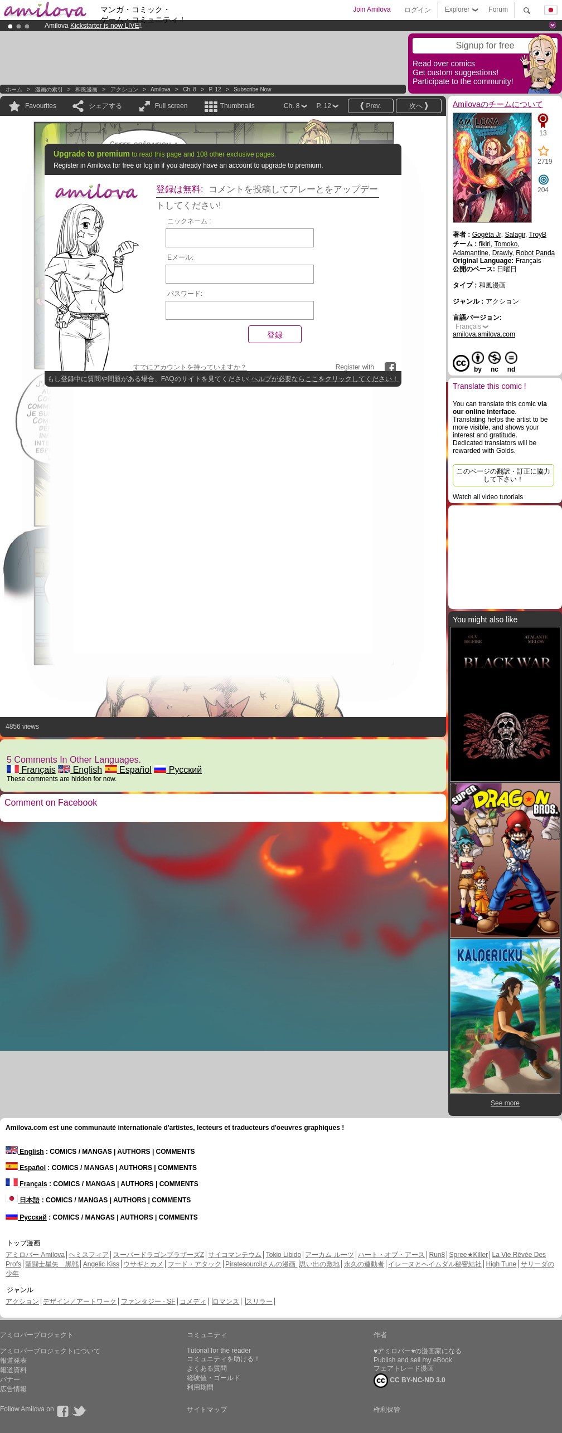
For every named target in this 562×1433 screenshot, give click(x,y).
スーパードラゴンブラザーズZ (158, 1255)
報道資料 (13, 1370)
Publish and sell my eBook (413, 1360)
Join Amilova (371, 9)
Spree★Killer (468, 1255)
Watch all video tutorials (488, 497)
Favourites (40, 106)
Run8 (437, 1255)
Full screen (171, 106)
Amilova (161, 89)
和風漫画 (86, 89)
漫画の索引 (49, 89)
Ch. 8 (189, 89)
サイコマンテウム (234, 1255)
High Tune (501, 1264)
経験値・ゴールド (213, 1378)
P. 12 (215, 89)
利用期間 (200, 1387)
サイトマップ (207, 1409)
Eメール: (180, 257)
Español (128, 769)
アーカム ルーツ (329, 1255)
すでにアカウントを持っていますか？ (190, 367)
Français (31, 769)
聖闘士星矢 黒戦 (52, 1264)
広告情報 (13, 1389)
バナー (10, 1379)
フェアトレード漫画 (404, 1368)
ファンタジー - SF (148, 1301)
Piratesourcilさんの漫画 (261, 1264)
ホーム (14, 89)
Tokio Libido (283, 1255)
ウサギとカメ (143, 1264)
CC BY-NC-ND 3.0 (409, 1380)
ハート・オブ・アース (391, 1255)
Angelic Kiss (101, 1264)
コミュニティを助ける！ (223, 1359)
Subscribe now (252, 89)
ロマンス (225, 1301)
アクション (124, 89)
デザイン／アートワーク (80, 1301)
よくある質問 (207, 1368)
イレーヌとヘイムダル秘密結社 (435, 1264)
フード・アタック (194, 1264)
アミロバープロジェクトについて (50, 1351)
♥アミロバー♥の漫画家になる (418, 1351)
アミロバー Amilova (35, 1255)
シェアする (105, 106)
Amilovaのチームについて (498, 104)
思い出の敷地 (319, 1264)
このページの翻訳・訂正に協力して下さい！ (503, 475)
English (80, 769)
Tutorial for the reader (219, 1350)
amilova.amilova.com (484, 334)
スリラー (259, 1301)
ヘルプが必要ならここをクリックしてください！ (325, 379)
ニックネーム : (189, 221)
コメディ (193, 1301)
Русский (178, 769)
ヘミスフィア (89, 1255)
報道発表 (13, 1360)
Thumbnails (237, 106)
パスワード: (184, 294)
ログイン (417, 10)
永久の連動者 (364, 1264)
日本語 (23, 1200)
